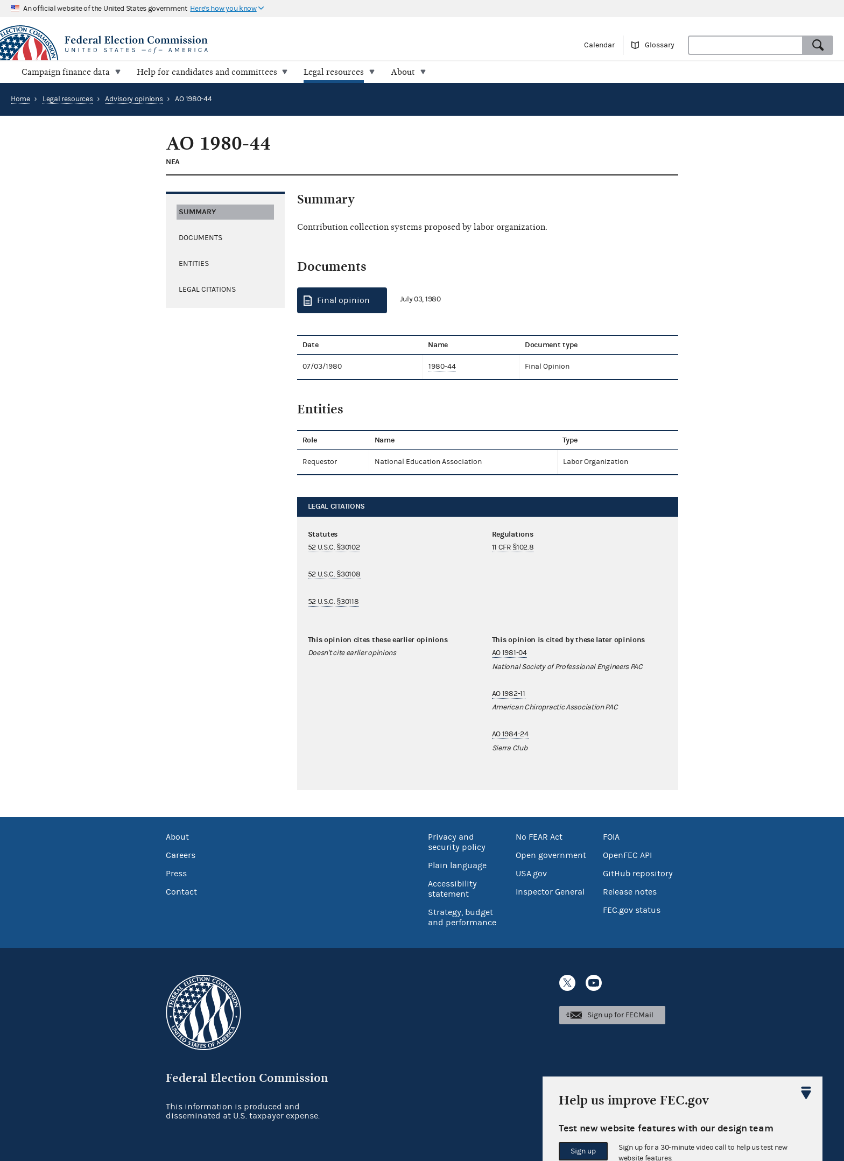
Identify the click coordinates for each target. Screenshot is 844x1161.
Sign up (583, 1151)
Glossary (659, 45)
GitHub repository (638, 873)
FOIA (611, 836)
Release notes (630, 891)
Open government (551, 855)
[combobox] (745, 45)
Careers (180, 855)
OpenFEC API (627, 855)
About (177, 836)
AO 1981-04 (509, 653)
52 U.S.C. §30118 (333, 601)
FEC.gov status (631, 909)
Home (20, 99)
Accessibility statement (452, 888)
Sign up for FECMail (620, 1015)
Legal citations (207, 289)
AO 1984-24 (510, 734)
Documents (200, 237)
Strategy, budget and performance (462, 917)
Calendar (599, 45)
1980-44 (442, 366)
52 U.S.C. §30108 (334, 574)
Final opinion (343, 300)
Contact (181, 891)
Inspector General (550, 891)
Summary (197, 211)
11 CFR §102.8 (513, 547)
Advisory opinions (134, 99)
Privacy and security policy (457, 842)
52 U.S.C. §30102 (334, 547)
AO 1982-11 (508, 693)
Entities (194, 263)
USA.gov (531, 873)
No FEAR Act (539, 836)
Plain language (457, 865)
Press (176, 873)
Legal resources (68, 99)
